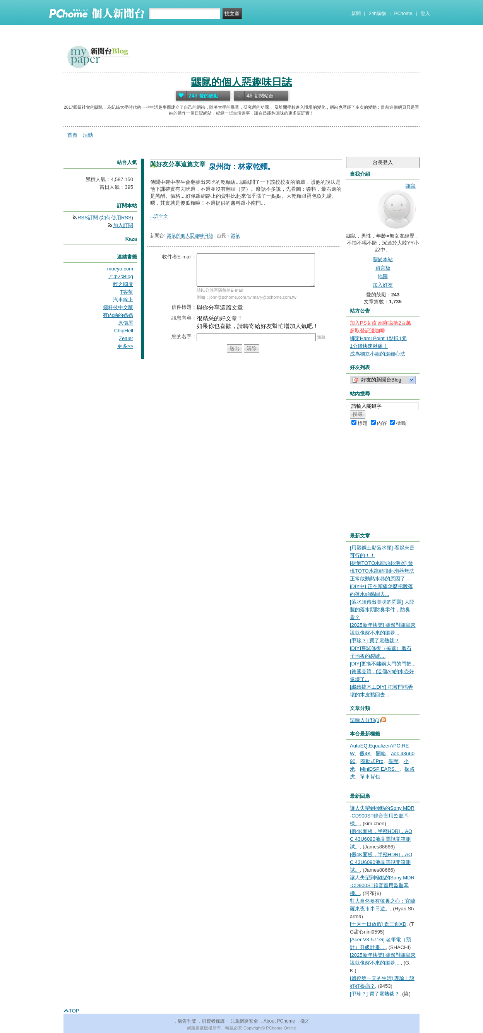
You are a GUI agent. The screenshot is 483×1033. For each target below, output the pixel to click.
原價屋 (125, 323)
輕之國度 (123, 284)
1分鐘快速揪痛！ (369, 346)
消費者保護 (213, 1021)
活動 (88, 135)
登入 (425, 13)
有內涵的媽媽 (118, 315)
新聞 (356, 13)
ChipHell (123, 331)
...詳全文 (159, 216)
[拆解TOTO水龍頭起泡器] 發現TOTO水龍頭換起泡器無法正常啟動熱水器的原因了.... (382, 570)
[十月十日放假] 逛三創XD (378, 924)
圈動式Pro (371, 761)
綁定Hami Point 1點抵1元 (378, 338)
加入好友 (383, 285)
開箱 (381, 753)
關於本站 (383, 259)
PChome (403, 13)
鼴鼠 (235, 235)
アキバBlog (120, 276)
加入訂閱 (123, 225)
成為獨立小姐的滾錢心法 (377, 354)
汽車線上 (123, 300)
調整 (394, 761)
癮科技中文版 (118, 307)
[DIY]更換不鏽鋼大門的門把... (383, 664)
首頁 (72, 135)
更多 (125, 346)
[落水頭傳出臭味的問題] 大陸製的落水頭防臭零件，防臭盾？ (382, 609)
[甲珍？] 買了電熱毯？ (374, 640)
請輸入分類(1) (365, 720)
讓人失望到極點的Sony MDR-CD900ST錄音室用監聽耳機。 (382, 815)
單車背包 (370, 777)
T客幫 (126, 292)
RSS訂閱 (87, 218)
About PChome (279, 1021)
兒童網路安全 (244, 1021)
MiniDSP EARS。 (379, 769)
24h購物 (377, 13)
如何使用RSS (116, 218)
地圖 (383, 276)
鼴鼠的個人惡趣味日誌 (241, 82)
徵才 (305, 1021)
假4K (365, 753)
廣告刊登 (187, 1021)
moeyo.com (120, 269)
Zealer (126, 338)
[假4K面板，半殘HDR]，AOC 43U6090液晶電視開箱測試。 (381, 839)
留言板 (383, 268)
